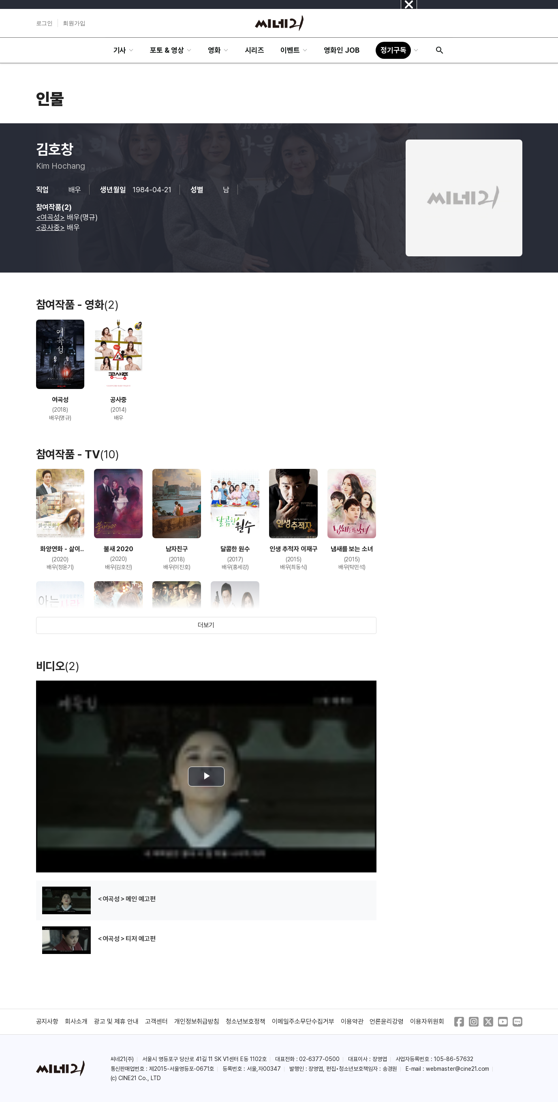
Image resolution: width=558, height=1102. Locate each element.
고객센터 (156, 1021)
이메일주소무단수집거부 (303, 1021)
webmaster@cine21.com (457, 1068)
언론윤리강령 (387, 1021)
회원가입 (74, 23)
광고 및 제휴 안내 (116, 1021)
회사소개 (76, 1021)
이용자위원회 (427, 1021)
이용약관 (352, 1021)
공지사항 (47, 1021)
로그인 (44, 23)
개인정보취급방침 (197, 1021)
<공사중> (50, 227)
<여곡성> (50, 217)
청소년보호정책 (245, 1021)
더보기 (206, 625)
